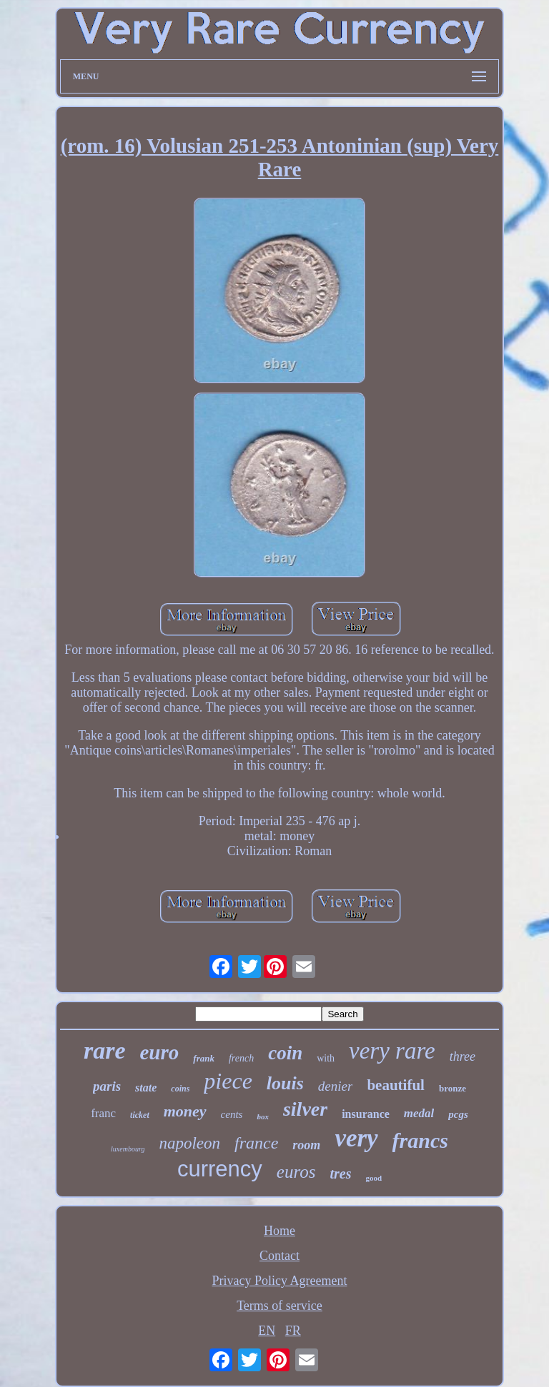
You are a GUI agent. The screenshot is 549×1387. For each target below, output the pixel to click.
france (256, 1143)
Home (279, 1231)
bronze (452, 1088)
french (241, 1058)
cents (232, 1114)
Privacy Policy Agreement (279, 1280)
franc (103, 1113)
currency (219, 1168)
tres (340, 1173)
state (146, 1087)
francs (420, 1140)
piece (228, 1081)
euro (159, 1052)
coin (285, 1053)
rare (105, 1050)
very (356, 1138)
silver (305, 1109)
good (373, 1178)
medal (419, 1113)
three (462, 1056)
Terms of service (279, 1305)
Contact (279, 1256)
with (326, 1058)
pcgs (458, 1114)
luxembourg (127, 1149)
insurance (366, 1114)
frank (203, 1058)
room (306, 1145)
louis (285, 1083)
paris (107, 1086)
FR (293, 1330)
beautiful (396, 1085)
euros (296, 1171)
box (263, 1116)
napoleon (189, 1143)
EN (266, 1330)
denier (335, 1086)
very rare (392, 1051)
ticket (139, 1115)
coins (180, 1089)
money (185, 1111)
